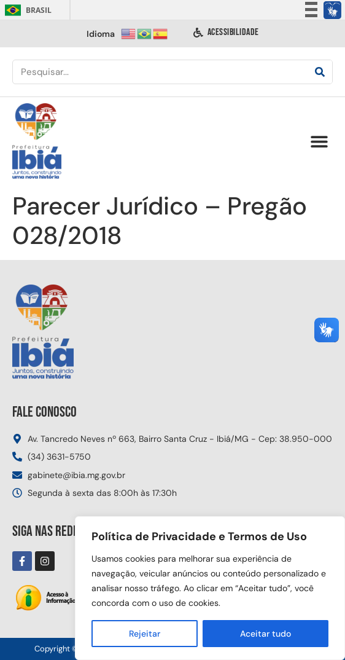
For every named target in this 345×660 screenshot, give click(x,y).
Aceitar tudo (265, 633)
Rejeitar (144, 633)
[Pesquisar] (320, 72)
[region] (210, 588)
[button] (319, 141)
